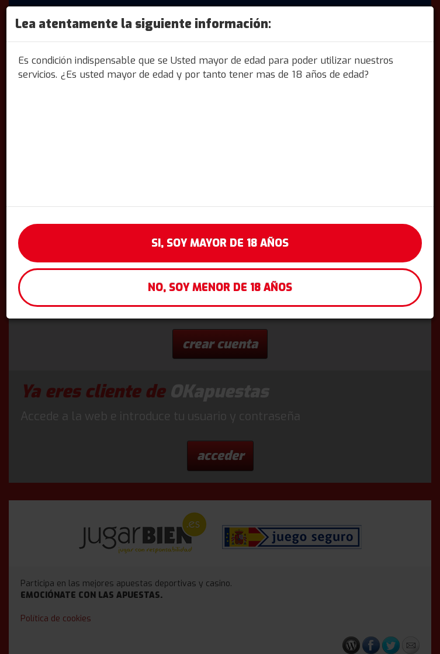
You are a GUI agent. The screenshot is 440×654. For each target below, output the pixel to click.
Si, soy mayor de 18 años (220, 243)
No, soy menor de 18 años (220, 288)
